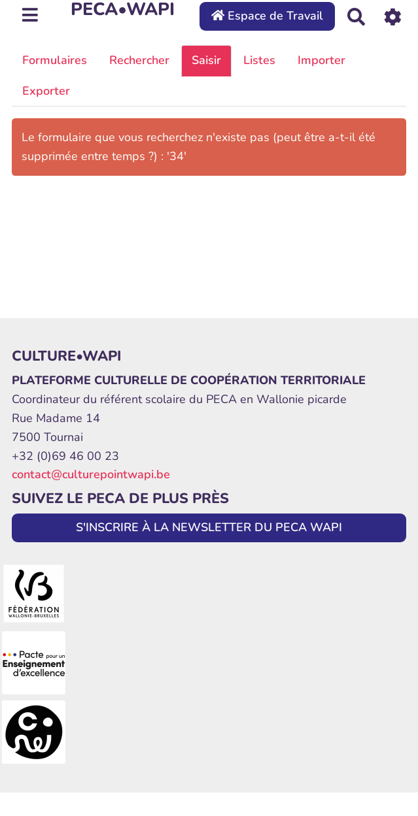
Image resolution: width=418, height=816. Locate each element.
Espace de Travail (267, 16)
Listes (259, 60)
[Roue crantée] (393, 16)
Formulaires (54, 60)
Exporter (46, 91)
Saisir (206, 60)
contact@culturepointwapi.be (91, 474)
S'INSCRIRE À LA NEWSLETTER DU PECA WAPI (209, 527)
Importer (321, 60)
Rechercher (139, 60)
